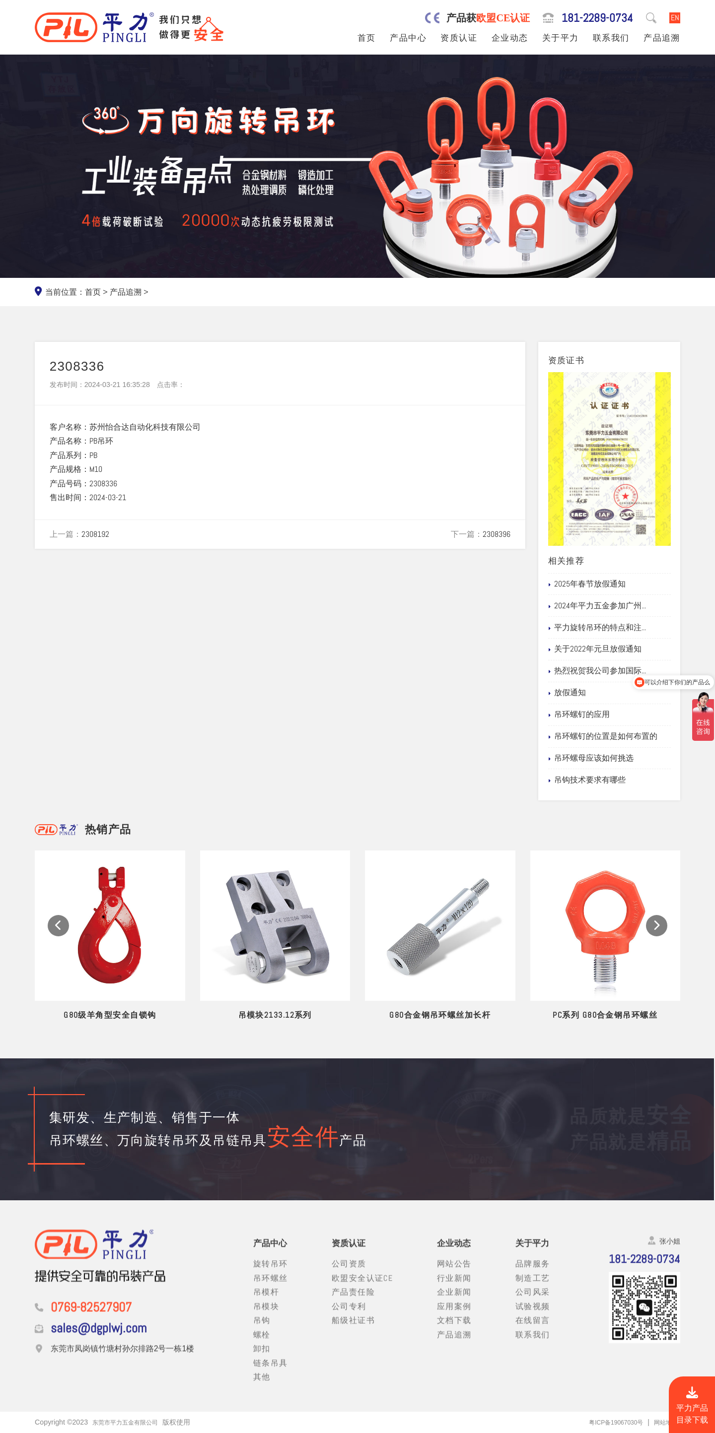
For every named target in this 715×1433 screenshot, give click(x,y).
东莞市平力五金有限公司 (130, 1422)
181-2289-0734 (597, 18)
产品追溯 (662, 37)
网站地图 (664, 1422)
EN (675, 17)
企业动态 (510, 37)
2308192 (95, 534)
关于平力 (560, 37)
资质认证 (458, 37)
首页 (367, 37)
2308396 (496, 534)
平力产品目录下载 (692, 1406)
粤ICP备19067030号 (607, 1422)
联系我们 (611, 37)
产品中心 (408, 37)
